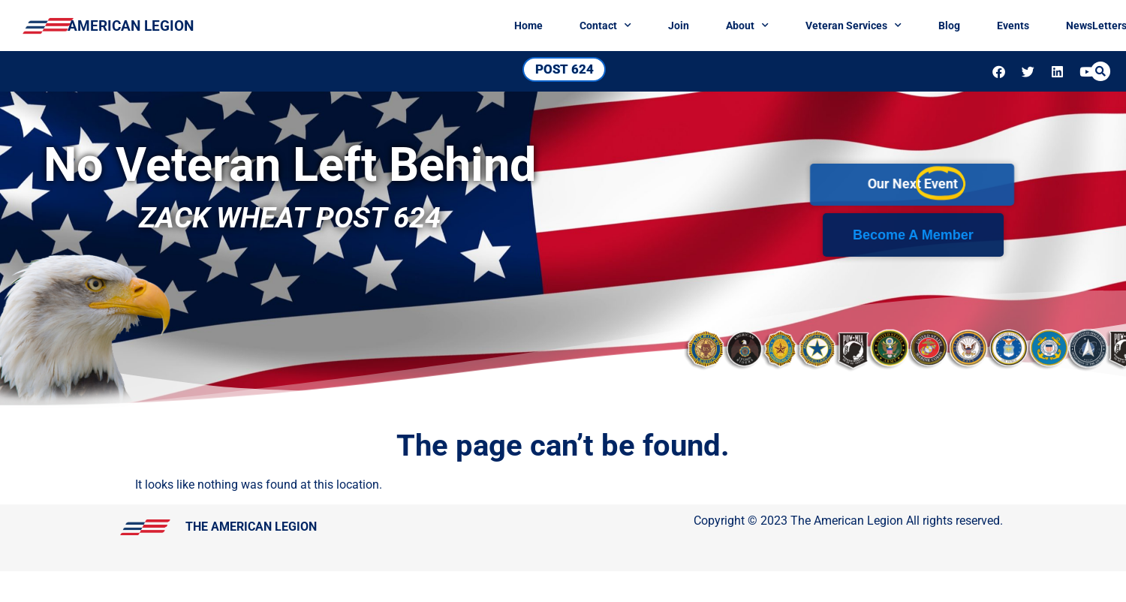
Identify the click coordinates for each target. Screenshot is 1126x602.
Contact (676, 25)
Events (1083, 26)
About (817, 25)
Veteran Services (924, 25)
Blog (1020, 26)
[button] (1104, 71)
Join (749, 26)
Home (599, 26)
